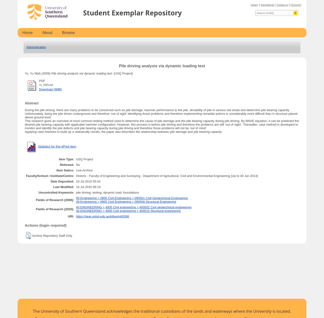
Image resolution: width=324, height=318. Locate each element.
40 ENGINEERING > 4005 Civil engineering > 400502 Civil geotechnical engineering (133, 207)
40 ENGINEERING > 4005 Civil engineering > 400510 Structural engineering (128, 211)
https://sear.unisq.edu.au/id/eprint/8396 (102, 216)
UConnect (296, 5)
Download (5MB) (50, 89)
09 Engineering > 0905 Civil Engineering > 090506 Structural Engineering (126, 201)
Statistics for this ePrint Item (57, 146)
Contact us (282, 5)
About (47, 33)
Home (27, 33)
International (267, 5)
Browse (68, 33)
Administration (36, 47)
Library (254, 5)
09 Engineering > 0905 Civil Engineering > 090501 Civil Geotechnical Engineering (132, 198)
